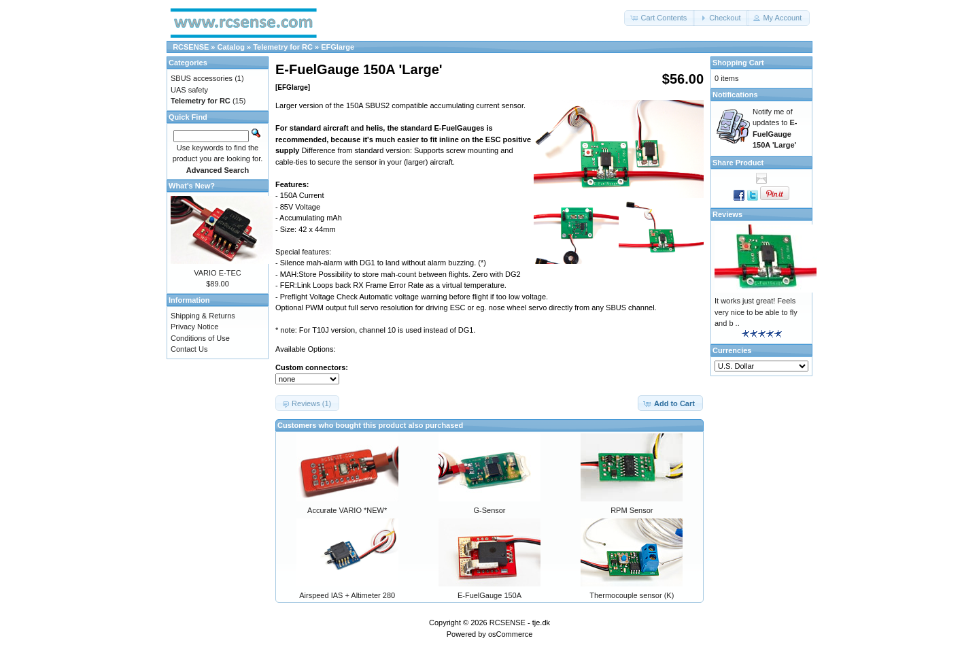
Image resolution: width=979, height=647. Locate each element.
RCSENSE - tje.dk (520, 622)
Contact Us (189, 349)
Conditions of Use (200, 338)
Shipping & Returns (203, 316)
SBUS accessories (202, 78)
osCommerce (510, 634)
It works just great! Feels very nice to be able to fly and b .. (756, 312)
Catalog (231, 47)
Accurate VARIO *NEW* (347, 510)
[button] (659, 18)
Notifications (735, 94)
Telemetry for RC (283, 47)
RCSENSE (191, 47)
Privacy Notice (194, 326)
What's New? (192, 186)
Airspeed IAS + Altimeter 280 (347, 595)
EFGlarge (337, 47)
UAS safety (189, 90)
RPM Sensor (632, 510)
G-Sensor (489, 510)
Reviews (727, 214)
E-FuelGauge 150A (489, 595)
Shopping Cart (738, 63)
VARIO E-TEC (217, 273)
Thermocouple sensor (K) (631, 595)
